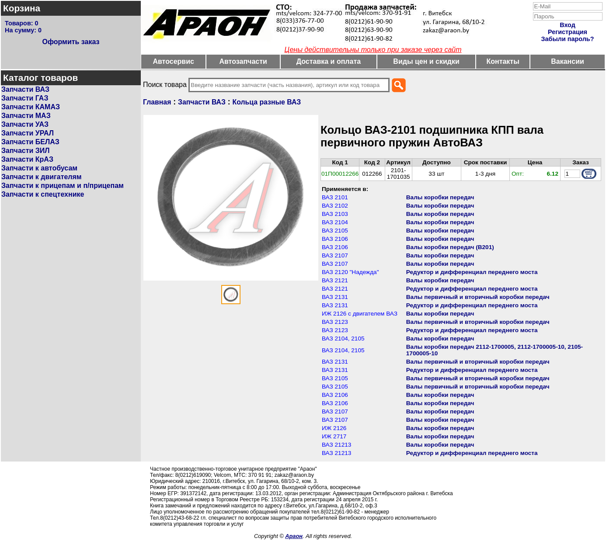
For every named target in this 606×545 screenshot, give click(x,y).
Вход (567, 24)
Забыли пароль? (567, 38)
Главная (157, 102)
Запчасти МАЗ (26, 115)
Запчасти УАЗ (25, 124)
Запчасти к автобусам (39, 168)
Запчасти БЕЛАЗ (30, 142)
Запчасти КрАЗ (27, 159)
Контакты (502, 61)
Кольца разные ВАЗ (267, 102)
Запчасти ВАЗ (25, 89)
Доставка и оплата (328, 61)
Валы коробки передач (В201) (450, 247)
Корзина (21, 8)
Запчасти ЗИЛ (25, 150)
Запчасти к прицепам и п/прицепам (62, 185)
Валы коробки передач (440, 197)
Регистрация (567, 31)
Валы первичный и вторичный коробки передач (478, 297)
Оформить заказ (70, 41)
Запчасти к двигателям (41, 177)
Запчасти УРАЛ (27, 133)
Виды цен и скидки (426, 61)
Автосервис (173, 61)
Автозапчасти (243, 61)
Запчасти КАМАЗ (30, 107)
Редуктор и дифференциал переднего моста (472, 272)
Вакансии (567, 61)
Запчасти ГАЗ (24, 98)
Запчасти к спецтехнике (42, 194)
